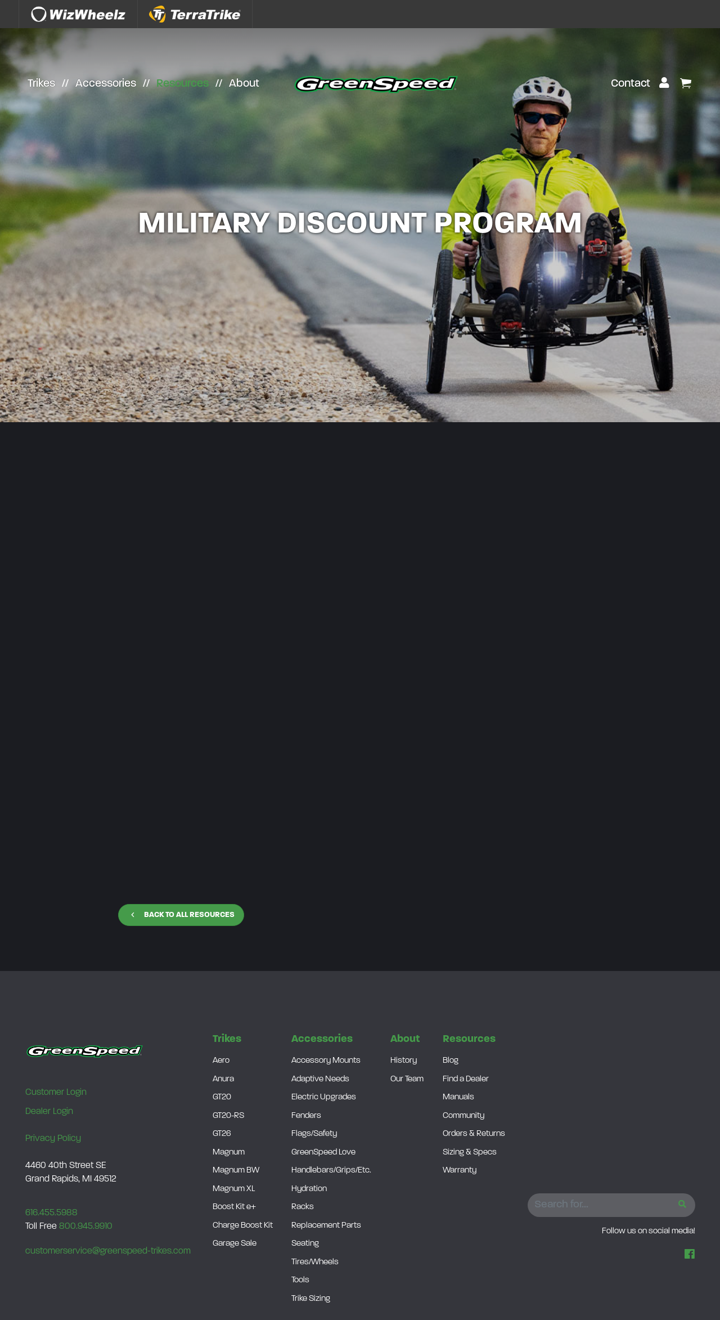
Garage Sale (234, 1244)
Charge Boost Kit (243, 1225)
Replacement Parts (326, 1225)
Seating (305, 1244)
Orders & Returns (474, 1134)
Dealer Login (49, 1111)
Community (463, 1116)
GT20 (222, 1097)
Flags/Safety (314, 1134)
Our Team (407, 1079)
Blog (450, 1061)
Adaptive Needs (320, 1079)
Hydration (309, 1189)
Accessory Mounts (326, 1061)
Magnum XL (234, 1189)
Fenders (306, 1116)
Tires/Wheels (315, 1262)
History (403, 1061)
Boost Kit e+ (234, 1207)
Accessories (105, 84)
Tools (300, 1280)
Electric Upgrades (323, 1097)
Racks (302, 1207)
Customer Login (56, 1092)
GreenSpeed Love (323, 1152)
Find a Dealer (466, 1079)
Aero (221, 1061)
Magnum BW (236, 1170)
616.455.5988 (51, 1213)
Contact (630, 84)
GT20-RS (228, 1116)
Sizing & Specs (470, 1152)
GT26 (222, 1134)
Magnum (229, 1152)
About (244, 84)
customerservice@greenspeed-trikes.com (108, 1251)
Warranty (459, 1170)
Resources (182, 84)
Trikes (41, 84)
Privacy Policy (53, 1138)
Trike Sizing (310, 1299)
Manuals (458, 1097)
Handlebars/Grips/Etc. (331, 1170)
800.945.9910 (85, 1226)
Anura (223, 1079)
